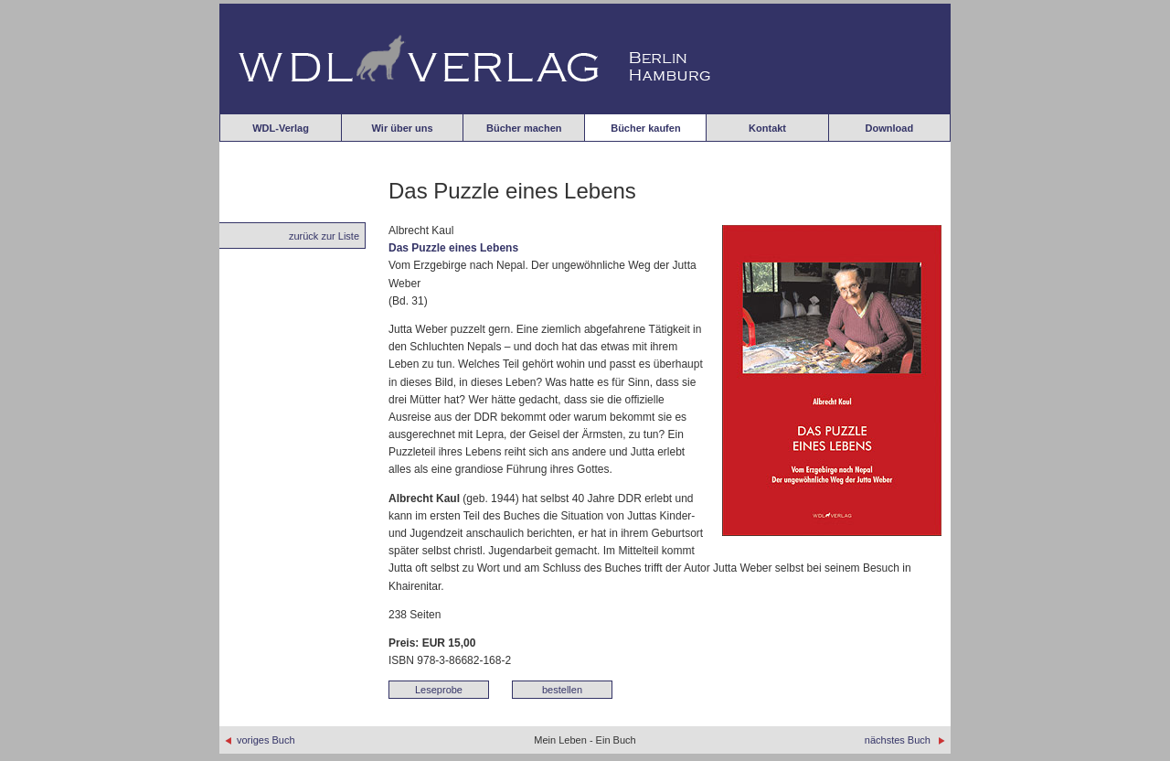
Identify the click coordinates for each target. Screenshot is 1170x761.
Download (890, 128)
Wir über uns (402, 128)
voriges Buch (260, 739)
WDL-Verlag (280, 128)
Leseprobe (439, 689)
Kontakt (767, 128)
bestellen (562, 689)
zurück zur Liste (324, 235)
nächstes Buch (905, 739)
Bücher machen (524, 128)
